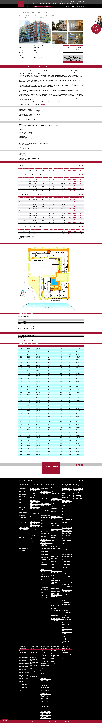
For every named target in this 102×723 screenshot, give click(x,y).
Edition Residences (55, 532)
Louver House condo (34, 519)
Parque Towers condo (45, 687)
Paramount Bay (42, 104)
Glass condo (32, 511)
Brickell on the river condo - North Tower (66, 530)
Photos (69, 170)
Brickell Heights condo (67, 519)
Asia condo (64, 498)
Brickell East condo (66, 517)
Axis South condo (66, 502)
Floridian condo (22, 519)
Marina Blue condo (55, 554)
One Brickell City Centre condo (65, 598)
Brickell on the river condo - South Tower (66, 533)
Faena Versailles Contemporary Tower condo (45, 545)
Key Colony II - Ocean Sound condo (23, 676)
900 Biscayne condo (55, 505)
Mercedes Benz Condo (67, 586)
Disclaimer (51, 721)
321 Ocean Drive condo (34, 492)
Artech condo (33, 650)
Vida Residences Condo (56, 610)
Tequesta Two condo (67, 622)
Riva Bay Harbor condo (56, 663)
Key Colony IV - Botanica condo (22, 682)
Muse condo (43, 678)
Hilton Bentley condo (34, 513)
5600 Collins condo (44, 493)
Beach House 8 (44, 514)
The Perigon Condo (45, 595)
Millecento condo (66, 587)
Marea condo (32, 521)
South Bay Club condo (23, 539)
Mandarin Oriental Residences (66, 580)
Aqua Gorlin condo (45, 505)
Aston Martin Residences (54, 511)
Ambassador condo (34, 495)
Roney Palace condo (23, 535)
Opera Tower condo (55, 585)
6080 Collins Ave (44, 496)
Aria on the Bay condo (56, 506)
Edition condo (44, 539)
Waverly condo (22, 550)
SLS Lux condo (65, 610)
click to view (28, 318)
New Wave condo (55, 572)
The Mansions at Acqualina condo (44, 702)
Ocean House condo (34, 528)
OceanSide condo (77, 493)
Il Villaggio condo (22, 522)
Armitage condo (33, 498)
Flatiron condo (65, 558)
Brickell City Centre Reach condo (66, 512)
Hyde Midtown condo (56, 548)
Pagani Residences (45, 576)
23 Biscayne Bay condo (56, 495)
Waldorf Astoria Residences (54, 616)
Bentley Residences (45, 663)
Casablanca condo (44, 531)
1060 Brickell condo (66, 493)
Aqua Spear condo (45, 508)
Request (74, 170)
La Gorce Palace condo (45, 566)
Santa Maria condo (66, 604)
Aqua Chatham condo (45, 503)
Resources (41, 721)
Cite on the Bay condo (56, 525)
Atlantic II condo (33, 654)
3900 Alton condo (44, 491)
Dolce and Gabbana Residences (66, 550)
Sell (36, 3)
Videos (71, 3)
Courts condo (33, 510)
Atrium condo (33, 657)
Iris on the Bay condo (45, 561)
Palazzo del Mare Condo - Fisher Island (77, 496)
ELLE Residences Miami (56, 533)
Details (81, 170)
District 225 (64, 548)
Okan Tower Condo (55, 577)
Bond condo (65, 507)
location (78, 49)
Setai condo (21, 537)
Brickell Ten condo (66, 535)
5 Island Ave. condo (23, 494)
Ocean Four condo (45, 680)
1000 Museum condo (55, 490)
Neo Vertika (64, 593)
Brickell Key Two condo (67, 527)
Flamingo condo (22, 517)
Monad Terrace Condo (23, 527)
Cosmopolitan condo (34, 508)
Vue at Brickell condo (66, 639)
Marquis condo (54, 556)
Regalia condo (44, 693)
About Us (29, 721)
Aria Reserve (54, 508)
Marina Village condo (77, 492)
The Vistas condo (22, 546)
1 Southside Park (66, 488)
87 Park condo (44, 500)
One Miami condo (55, 578)
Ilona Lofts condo (33, 518)
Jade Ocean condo (44, 671)
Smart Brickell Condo (66, 612)
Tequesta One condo (66, 619)
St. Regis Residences (66, 615)
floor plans (78, 47)
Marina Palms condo (34, 676)
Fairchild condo (65, 650)
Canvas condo (54, 520)
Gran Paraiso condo (55, 545)
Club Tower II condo (23, 654)
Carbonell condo (65, 538)
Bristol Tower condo (66, 537)
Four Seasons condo (66, 559)
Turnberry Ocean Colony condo (44, 717)
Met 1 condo (54, 558)
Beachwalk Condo (44, 661)
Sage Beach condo (45, 698)
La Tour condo (44, 567)
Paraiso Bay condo (55, 587)
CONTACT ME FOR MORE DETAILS (73, 62)
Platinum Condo (54, 596)
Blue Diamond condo (45, 517)
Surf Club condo (44, 589)
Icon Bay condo (54, 550)
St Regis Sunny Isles (45, 700)
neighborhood (68, 49)
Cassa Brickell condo (66, 540)
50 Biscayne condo (55, 500)
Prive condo (32, 678)
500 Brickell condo (66, 497)
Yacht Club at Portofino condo (33, 542)
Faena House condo (23, 510)
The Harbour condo (45, 594)
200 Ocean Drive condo (34, 488)
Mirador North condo (23, 524)
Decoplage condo (22, 509)
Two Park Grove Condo (67, 661)
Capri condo (21, 505)
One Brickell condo (66, 600)
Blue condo (53, 518)
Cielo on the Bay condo (46, 533)
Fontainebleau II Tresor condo (44, 552)
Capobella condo (44, 528)
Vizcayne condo (54, 613)
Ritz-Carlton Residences (43, 583)
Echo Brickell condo (66, 552)
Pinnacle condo (44, 688)
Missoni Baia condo (55, 568)
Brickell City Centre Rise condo (66, 515)
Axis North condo (66, 500)
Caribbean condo (44, 529)
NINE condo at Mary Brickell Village (66, 595)
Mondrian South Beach (24, 529)
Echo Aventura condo (34, 670)
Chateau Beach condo (45, 665)
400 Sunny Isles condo (45, 650)
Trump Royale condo (45, 708)
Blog (68, 3)
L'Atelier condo (44, 564)
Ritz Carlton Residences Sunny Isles (45, 696)
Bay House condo (55, 514)
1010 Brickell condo (66, 490)
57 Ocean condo (44, 495)
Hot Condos (48, 3)
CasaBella (53, 521)
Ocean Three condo (45, 683)
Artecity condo (22, 496)
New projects (55, 3)
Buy (33, 3)
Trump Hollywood (44, 704)
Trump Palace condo (45, 706)
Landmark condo (33, 674)
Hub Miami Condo (55, 546)
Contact (76, 3)
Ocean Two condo (44, 685)
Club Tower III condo (23, 655)
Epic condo (53, 537)
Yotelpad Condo (54, 620)
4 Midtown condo (55, 498)
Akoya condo (43, 501)
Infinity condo (65, 567)
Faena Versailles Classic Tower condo (46, 542)
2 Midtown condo (55, 493)
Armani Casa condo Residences (45, 658)
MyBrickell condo (66, 589)
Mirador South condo (23, 525)
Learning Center (62, 3)
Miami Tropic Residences (54, 560)
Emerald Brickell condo (67, 556)
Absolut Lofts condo (34, 493)
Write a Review (73, 53)
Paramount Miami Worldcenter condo (55, 594)
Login (71, 1)
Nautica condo (44, 574)
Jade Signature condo (45, 673)
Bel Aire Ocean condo (45, 515)
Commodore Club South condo (22, 661)
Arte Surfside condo (45, 510)
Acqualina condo (44, 652)
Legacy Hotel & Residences (54, 552)
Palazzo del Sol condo (78, 498)
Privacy (46, 721)
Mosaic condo (44, 573)
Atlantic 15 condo (44, 660)
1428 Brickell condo (66, 495)
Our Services (81, 3)
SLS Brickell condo (66, 609)
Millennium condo (44, 676)
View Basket (81, 1)
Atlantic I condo (33, 652)
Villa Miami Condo (55, 612)
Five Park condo (22, 515)
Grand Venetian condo (24, 520)
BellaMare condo (33, 665)
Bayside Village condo (78, 488)
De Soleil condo (22, 507)
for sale (68, 47)
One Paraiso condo (55, 580)
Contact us (47, 6)
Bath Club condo (44, 512)
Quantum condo (55, 598)
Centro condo (54, 523)
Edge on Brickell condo (67, 554)
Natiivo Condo (54, 570)
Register (75, 1)
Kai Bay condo (44, 562)
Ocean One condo (44, 682)
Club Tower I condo (23, 652)
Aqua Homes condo (45, 507)
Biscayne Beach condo (56, 516)
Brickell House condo (66, 524)
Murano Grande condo (34, 526)
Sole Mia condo (33, 679)
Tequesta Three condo (67, 621)
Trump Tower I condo (45, 709)
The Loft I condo (55, 608)
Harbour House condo (56, 653)
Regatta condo (44, 581)
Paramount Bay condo (56, 591)
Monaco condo (44, 571)
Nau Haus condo (22, 531)
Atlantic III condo (33, 655)
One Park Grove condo (67, 660)
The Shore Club (44, 597)
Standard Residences (66, 617)
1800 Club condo (54, 491)
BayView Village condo (78, 490)
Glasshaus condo (66, 652)
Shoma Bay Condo (44, 585)
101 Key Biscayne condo (24, 650)
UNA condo (64, 633)
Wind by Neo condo (55, 618)
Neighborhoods (41, 3)
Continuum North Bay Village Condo (45, 535)
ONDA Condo (54, 658)
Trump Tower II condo (45, 711)
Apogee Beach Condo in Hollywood (45, 655)
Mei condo (43, 569)
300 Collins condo (33, 490)
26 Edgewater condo (55, 496)
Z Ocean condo (22, 552)
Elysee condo (54, 535)
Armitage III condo (34, 500)
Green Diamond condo (45, 559)
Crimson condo (54, 528)
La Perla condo (44, 675)
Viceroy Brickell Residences (65, 635)
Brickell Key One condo (67, 525)
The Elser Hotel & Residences (55, 606)
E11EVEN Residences (55, 530)
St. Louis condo (65, 614)
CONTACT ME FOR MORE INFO (73, 45)
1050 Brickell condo (66, 492)
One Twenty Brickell (66, 602)
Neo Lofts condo (66, 591)
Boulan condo (22, 504)
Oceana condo (22, 690)
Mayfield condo (65, 584)
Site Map (57, 721)
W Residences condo (23, 548)
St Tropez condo (44, 587)
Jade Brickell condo (66, 572)
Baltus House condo (55, 513)
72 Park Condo (44, 498)
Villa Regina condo (66, 638)
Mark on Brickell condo (67, 582)
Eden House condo (45, 537)
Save (73, 51)
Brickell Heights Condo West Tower (67, 522)
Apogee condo (33, 497)
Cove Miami (53, 526)
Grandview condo (44, 557)
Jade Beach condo (44, 670)
